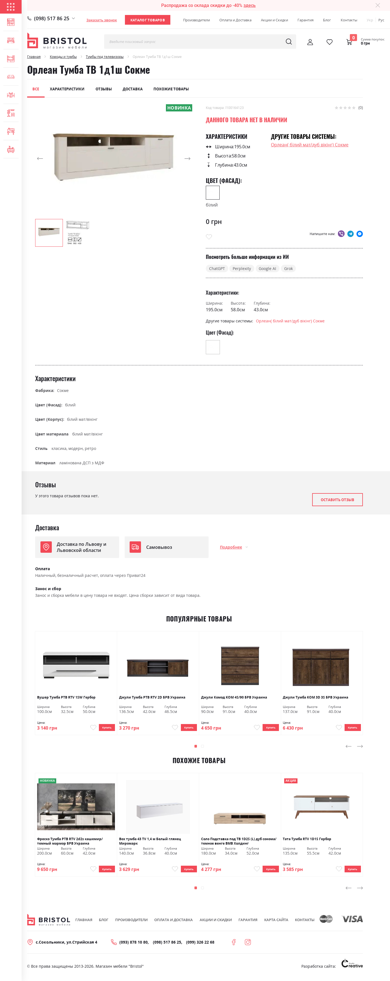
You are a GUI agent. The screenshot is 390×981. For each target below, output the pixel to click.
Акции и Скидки (274, 19)
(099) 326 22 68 (200, 946)
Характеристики (67, 88)
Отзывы (104, 88)
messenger (359, 233)
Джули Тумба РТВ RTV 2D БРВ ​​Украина (152, 697)
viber (341, 233)
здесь (249, 5)
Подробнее (231, 547)
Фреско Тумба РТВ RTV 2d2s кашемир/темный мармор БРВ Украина (70, 843)
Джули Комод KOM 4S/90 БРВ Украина (234, 697)
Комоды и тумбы (63, 56)
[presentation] (349, 748)
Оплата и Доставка (235, 19)
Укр (370, 19)
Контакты (349, 19)
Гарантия (305, 19)
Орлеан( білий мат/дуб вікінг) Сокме (309, 145)
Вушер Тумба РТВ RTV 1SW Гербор (66, 697)
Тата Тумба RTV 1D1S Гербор (307, 841)
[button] (46, 158)
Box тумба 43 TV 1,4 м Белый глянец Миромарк (150, 843)
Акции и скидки (216, 923)
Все (35, 88)
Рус (381, 19)
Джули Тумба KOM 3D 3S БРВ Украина (315, 697)
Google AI (267, 268)
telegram (350, 233)
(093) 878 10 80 (133, 946)
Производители (196, 19)
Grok (288, 268)
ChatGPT (217, 268)
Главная (34, 56)
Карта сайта (276, 923)
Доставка (133, 88)
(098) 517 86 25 (51, 18)
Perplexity (242, 268)
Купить (104, 728)
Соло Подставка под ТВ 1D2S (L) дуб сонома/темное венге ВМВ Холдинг (238, 843)
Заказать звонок (101, 19)
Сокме (63, 390)
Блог (327, 19)
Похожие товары (171, 88)
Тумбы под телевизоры (105, 56)
